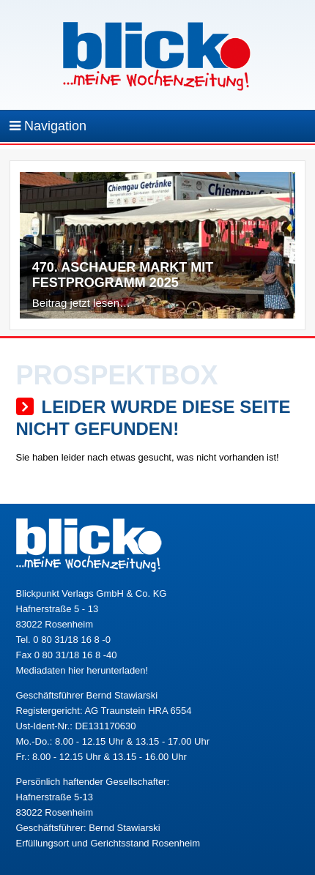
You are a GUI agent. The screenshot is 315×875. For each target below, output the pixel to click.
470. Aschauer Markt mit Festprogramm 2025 (122, 275)
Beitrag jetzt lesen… (81, 303)
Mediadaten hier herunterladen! (82, 670)
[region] (157, 249)
